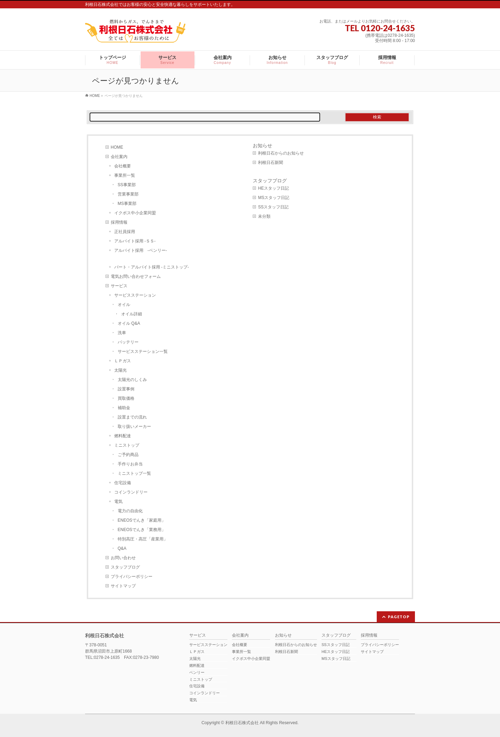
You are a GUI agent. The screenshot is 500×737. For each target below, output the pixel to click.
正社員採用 (124, 231)
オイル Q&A (129, 323)
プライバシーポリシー (131, 576)
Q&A (122, 548)
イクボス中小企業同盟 (135, 212)
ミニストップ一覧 (134, 473)
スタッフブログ (125, 567)
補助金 (124, 407)
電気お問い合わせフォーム (136, 276)
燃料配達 (122, 435)
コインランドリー (131, 492)
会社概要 (122, 166)
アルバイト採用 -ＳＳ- (135, 241)
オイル (124, 304)
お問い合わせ (123, 557)
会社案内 (119, 156)
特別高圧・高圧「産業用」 (143, 539)
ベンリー (197, 672)
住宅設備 (122, 482)
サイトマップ (123, 585)
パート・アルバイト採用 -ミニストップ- (151, 267)
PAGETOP (399, 616)
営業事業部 (128, 194)
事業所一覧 (124, 175)
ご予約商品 (128, 454)
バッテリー (128, 342)
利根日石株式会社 (242, 722)
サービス (119, 285)
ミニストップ (126, 445)
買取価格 (126, 398)
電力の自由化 (130, 510)
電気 (118, 501)
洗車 (122, 332)
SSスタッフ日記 (273, 207)
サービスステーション (135, 295)
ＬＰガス (122, 360)
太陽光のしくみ (132, 379)
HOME (117, 147)
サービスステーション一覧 (143, 351)
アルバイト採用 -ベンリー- (140, 250)
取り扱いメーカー (134, 426)
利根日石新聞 (270, 162)
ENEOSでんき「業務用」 (142, 529)
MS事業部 (127, 203)
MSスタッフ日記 (273, 197)
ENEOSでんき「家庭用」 (142, 520)
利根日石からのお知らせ (281, 153)
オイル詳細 (131, 314)
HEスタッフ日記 (273, 188)
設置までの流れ (132, 417)
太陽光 (120, 370)
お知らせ (262, 145)
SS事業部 (127, 184)
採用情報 (119, 222)
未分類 (264, 216)
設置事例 (126, 389)
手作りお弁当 (130, 464)
